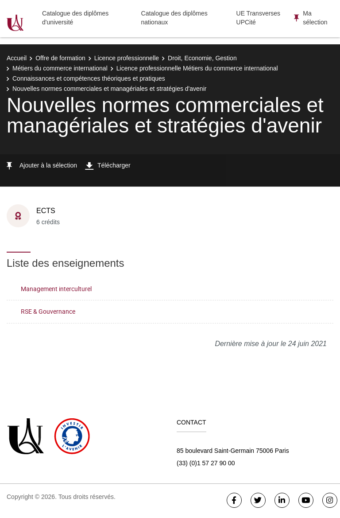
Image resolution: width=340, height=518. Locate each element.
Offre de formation (60, 58)
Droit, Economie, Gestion (202, 58)
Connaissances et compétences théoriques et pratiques (88, 78)
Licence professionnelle (126, 58)
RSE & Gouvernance (48, 311)
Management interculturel (56, 288)
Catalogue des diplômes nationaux (174, 18)
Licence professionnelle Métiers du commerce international (197, 68)
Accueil (17, 58)
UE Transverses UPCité (258, 18)
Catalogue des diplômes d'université (75, 18)
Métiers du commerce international (60, 68)
